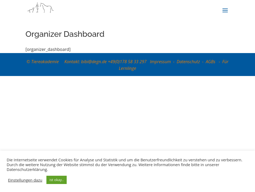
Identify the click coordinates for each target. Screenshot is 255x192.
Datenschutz (188, 62)
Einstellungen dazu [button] (25, 180)
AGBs (211, 62)
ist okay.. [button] (57, 179)
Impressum (160, 62)
